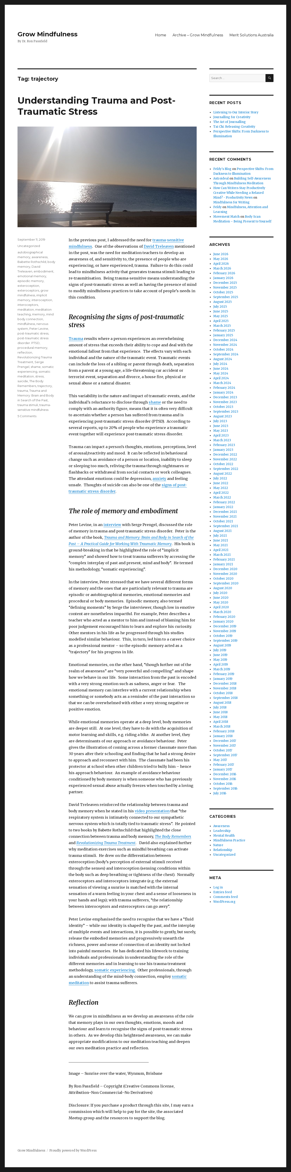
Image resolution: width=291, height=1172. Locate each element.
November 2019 (224, 631)
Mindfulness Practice (229, 840)
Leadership (222, 831)
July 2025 (220, 307)
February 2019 (223, 674)
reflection (25, 352)
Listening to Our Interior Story (235, 112)
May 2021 (220, 545)
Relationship (222, 850)
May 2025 (220, 316)
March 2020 (222, 612)
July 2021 (220, 536)
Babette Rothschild (32, 262)
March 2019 (221, 669)
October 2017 (222, 750)
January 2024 (223, 392)
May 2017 (220, 760)
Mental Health (224, 836)
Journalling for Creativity (232, 117)
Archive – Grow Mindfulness (198, 35)
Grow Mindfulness (48, 34)
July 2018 (219, 707)
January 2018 (223, 736)
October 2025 (223, 292)
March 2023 (222, 440)
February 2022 (224, 502)
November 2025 (225, 287)
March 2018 (221, 726)
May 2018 (220, 717)
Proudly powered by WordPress (73, 1150)
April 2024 (221, 378)
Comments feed (225, 897)
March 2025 (222, 326)
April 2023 (221, 435)
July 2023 (220, 421)
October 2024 (223, 350)
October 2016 (222, 784)
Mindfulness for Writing (231, 202)
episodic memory (31, 281)
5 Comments (27, 416)
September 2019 (225, 641)
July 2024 (220, 364)
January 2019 (222, 679)
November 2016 (224, 779)
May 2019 (220, 660)
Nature (218, 845)
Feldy (217, 207)
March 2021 (222, 555)
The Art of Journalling (229, 122)
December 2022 (225, 454)
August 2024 (222, 359)
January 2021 (223, 564)
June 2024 (220, 369)
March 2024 (222, 383)
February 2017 (223, 765)
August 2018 (222, 703)
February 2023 (224, 445)
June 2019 (220, 655)
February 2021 (224, 559)
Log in (218, 887)
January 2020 (223, 621)
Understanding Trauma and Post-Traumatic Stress (97, 106)
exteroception (28, 285)
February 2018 (223, 731)
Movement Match (226, 217)
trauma (23, 390)
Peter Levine (38, 328)
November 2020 (225, 574)
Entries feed (222, 892)
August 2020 (222, 588)
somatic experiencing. (115, 970)
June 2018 (220, 712)
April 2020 (221, 607)
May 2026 (220, 259)
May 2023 (220, 431)
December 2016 (224, 774)
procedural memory (32, 347)
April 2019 (220, 664)
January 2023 (223, 450)
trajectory (45, 386)
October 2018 (223, 693)
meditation (26, 309)
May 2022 (220, 488)
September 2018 (225, 698)
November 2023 (225, 402)
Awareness (221, 826)
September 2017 (225, 755)
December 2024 (225, 340)
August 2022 (222, 474)
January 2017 (222, 769)
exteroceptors (28, 290)
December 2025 (225, 283)
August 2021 (222, 531)
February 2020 (224, 617)
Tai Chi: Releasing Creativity (234, 127)
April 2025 (220, 321)
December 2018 (224, 684)
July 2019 (219, 650)
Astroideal (221, 178)
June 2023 (220, 426)
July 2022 (220, 478)
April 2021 (220, 550)
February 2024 (224, 388)
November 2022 (225, 459)
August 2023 (222, 416)
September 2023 (225, 412)
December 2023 (225, 397)
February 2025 (224, 330)
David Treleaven (159, 246)
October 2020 (223, 579)
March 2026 (222, 268)
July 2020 (220, 593)
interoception (42, 300)
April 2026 (221, 264)
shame (155, 402)
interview (112, 524)
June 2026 (220, 254)
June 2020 (220, 598)
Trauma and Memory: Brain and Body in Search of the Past (36, 395)
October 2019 (222, 636)
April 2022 (221, 493)
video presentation (152, 811)
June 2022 (220, 483)
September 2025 (225, 297)
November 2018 (224, 688)
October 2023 (223, 407)
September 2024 (225, 354)
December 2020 (225, 569)
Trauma (76, 338)
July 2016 (219, 793)
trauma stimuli (28, 405)
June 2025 (220, 311)
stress (39, 376)
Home (160, 35)
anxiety (159, 478)
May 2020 (220, 602)
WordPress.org (224, 902)
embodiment (43, 271)
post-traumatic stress (33, 333)
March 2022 (222, 497)
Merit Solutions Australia (251, 35)
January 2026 (223, 278)
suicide (23, 381)
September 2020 (225, 583)
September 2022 (225, 469)
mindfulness (26, 324)
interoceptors (28, 305)
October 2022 (223, 464)
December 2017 (224, 741)
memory (38, 314)
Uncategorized (29, 246)
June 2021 (220, 540)
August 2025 (222, 302)
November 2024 (225, 345)
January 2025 (223, 335)
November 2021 (224, 517)
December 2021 (225, 512)
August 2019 (222, 645)
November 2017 (224, 746)
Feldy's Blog (222, 169)
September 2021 (225, 526)
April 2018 (220, 722)
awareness (40, 257)
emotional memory (32, 276)
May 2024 (220, 373)
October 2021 (223, 521)
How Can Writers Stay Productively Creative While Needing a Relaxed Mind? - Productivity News (239, 192)
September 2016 (225, 788)
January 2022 (223, 507)
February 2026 (224, 273)
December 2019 (224, 626)
